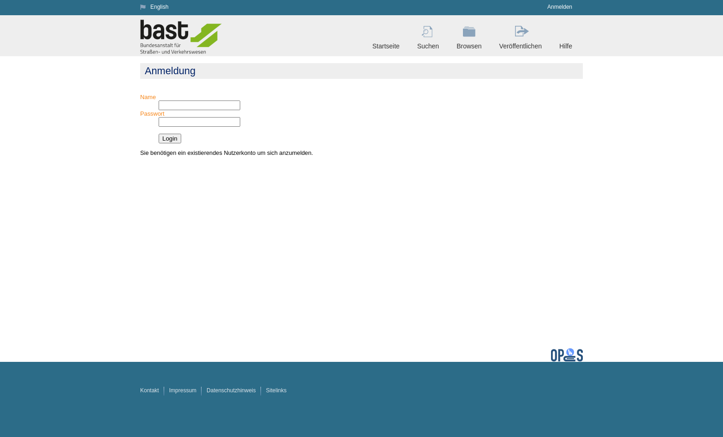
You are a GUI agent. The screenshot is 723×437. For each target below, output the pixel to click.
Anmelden (559, 7)
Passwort (152, 113)
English (159, 7)
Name (148, 97)
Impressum (182, 390)
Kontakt (149, 390)
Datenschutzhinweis (231, 390)
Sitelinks (276, 390)
